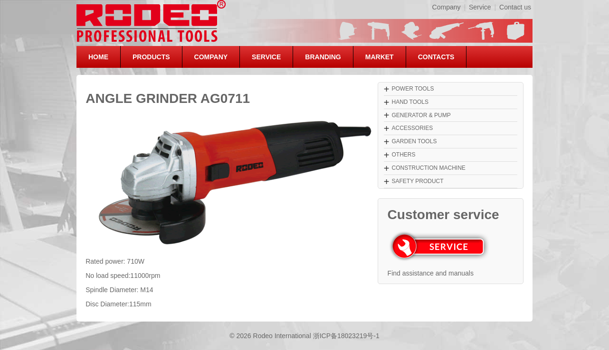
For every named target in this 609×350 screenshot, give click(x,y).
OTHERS (403, 154)
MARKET (379, 57)
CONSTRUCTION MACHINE (428, 168)
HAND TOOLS (409, 102)
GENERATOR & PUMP (420, 115)
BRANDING (323, 57)
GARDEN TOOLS (414, 141)
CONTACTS (436, 57)
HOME (98, 57)
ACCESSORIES (412, 128)
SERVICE (266, 57)
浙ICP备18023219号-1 (346, 336)
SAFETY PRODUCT (417, 181)
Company (446, 7)
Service (480, 7)
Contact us (515, 7)
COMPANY (211, 57)
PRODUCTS (151, 57)
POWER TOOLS (412, 88)
